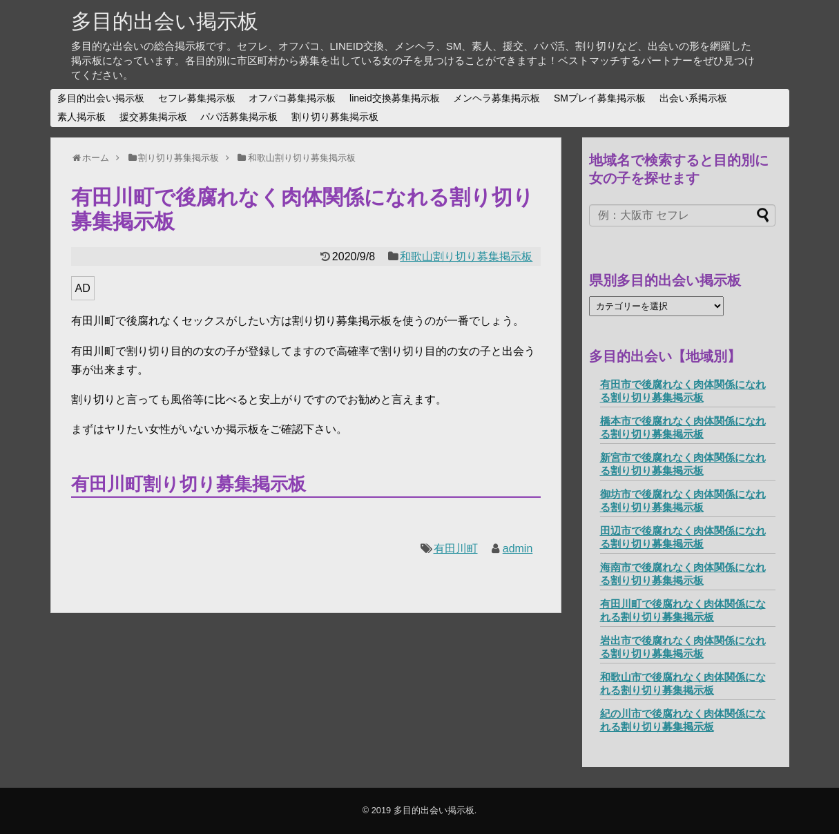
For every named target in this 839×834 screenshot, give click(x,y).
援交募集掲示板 (153, 116)
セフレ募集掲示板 (196, 98)
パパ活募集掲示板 (239, 116)
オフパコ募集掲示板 (292, 98)
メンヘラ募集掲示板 (496, 98)
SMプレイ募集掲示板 (600, 98)
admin (518, 548)
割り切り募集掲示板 (334, 116)
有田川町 (456, 548)
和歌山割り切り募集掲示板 (466, 256)
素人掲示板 (81, 116)
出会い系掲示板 (693, 98)
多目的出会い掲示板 (164, 21)
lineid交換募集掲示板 (394, 98)
